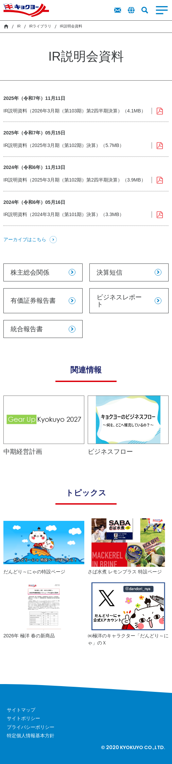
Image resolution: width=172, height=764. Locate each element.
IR (19, 26)
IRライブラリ (40, 26)
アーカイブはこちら (24, 239)
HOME (5, 26)
